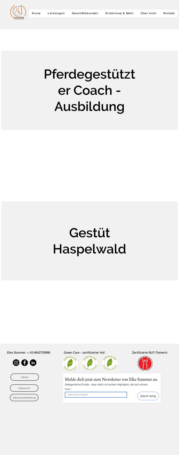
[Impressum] (24, 388)
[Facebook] (24, 362)
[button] (36, 13)
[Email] (94, 394)
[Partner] (24, 377)
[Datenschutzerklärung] (24, 397)
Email (68, 389)
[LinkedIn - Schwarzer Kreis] (33, 362)
